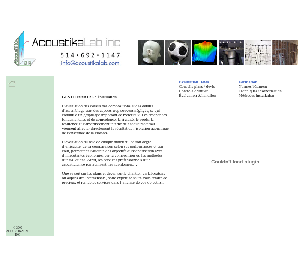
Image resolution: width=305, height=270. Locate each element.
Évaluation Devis (194, 82)
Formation (248, 82)
